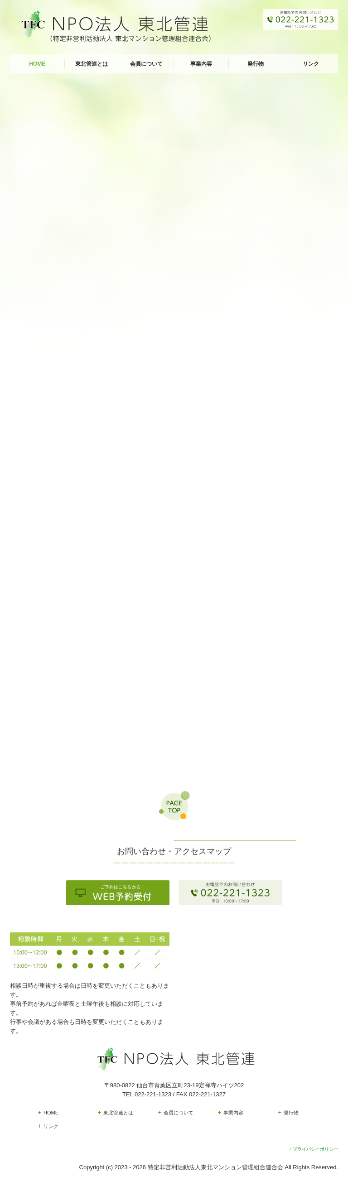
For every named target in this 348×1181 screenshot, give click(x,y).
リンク (311, 64)
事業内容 (201, 64)
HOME (37, 64)
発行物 (255, 64)
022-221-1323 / (155, 1094)
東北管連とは (91, 64)
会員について (146, 64)
